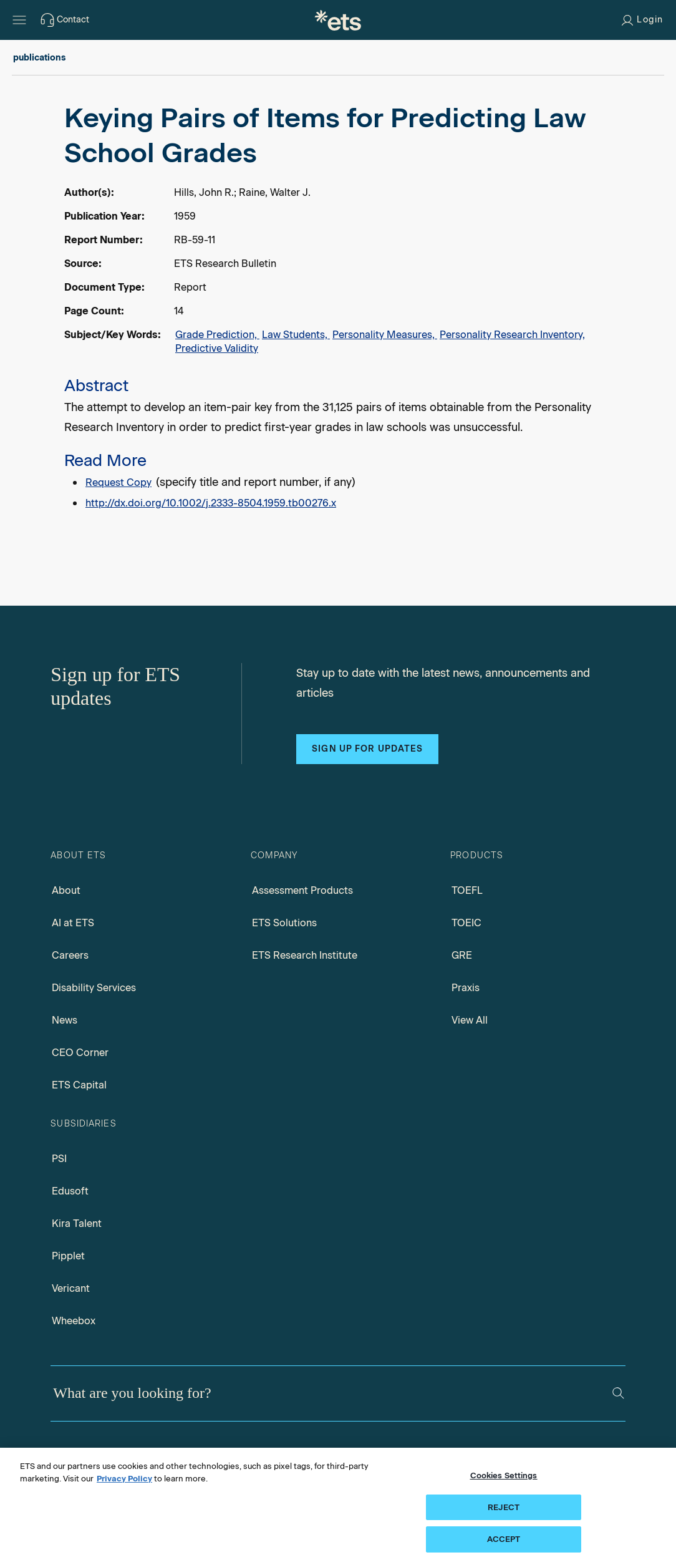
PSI (59, 1159)
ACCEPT (504, 1539)
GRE (461, 955)
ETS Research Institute (304, 955)
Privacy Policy (124, 1478)
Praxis (465, 988)
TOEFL (467, 890)
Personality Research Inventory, (512, 335)
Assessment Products (302, 890)
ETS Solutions (284, 923)
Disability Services (94, 988)
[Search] (618, 1393)
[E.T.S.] (338, 20)
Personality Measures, (384, 335)
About (66, 890)
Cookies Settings (504, 1475)
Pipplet (68, 1256)
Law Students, (296, 335)
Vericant (71, 1288)
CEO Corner (80, 1053)
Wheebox (73, 1321)
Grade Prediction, (217, 335)
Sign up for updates (367, 749)
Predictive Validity (216, 348)
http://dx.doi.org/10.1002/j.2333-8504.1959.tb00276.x (210, 503)
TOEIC (466, 923)
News (64, 1020)
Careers (70, 955)
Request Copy (118, 482)
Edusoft (70, 1191)
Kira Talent (77, 1223)
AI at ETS (73, 923)
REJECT (503, 1507)
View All (469, 1020)
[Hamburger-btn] (19, 19)
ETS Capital (79, 1085)
